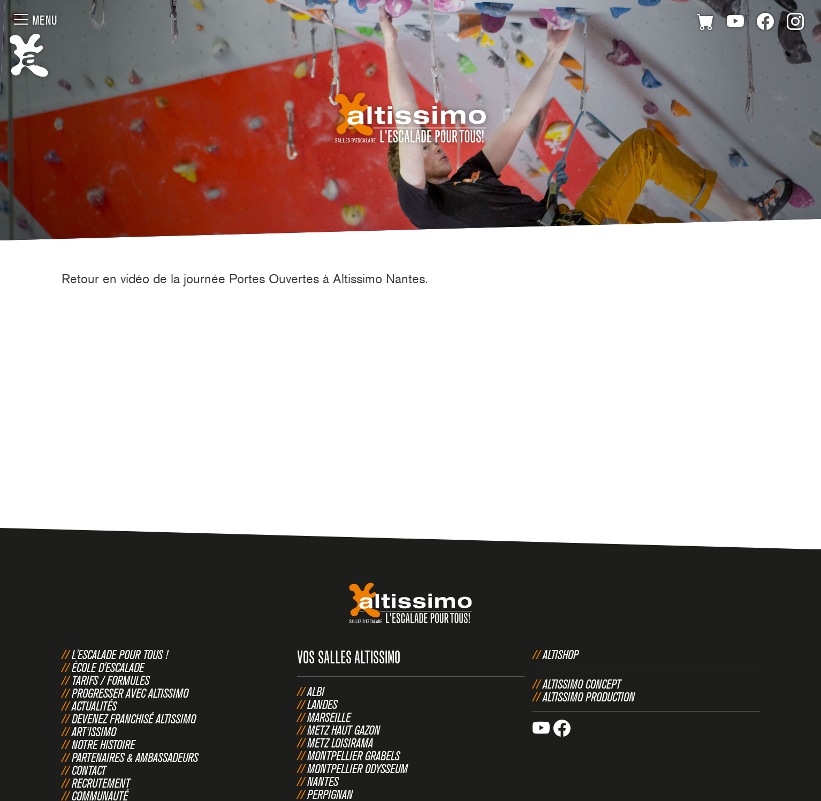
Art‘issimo (94, 731)
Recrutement (101, 783)
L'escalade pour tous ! (120, 654)
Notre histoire (103, 744)
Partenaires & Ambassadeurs (135, 757)
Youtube (735, 24)
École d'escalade (108, 667)
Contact (89, 770)
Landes (322, 704)
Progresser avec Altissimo (130, 693)
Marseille (329, 717)
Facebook (765, 24)
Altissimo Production (589, 697)
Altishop (561, 654)
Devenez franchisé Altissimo (134, 719)
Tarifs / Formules (110, 680)
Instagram (795, 24)
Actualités (94, 706)
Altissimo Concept (582, 684)
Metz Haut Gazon (343, 730)
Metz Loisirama (340, 743)
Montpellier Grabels (353, 755)
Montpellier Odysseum (357, 768)
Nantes (322, 781)
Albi (315, 691)
